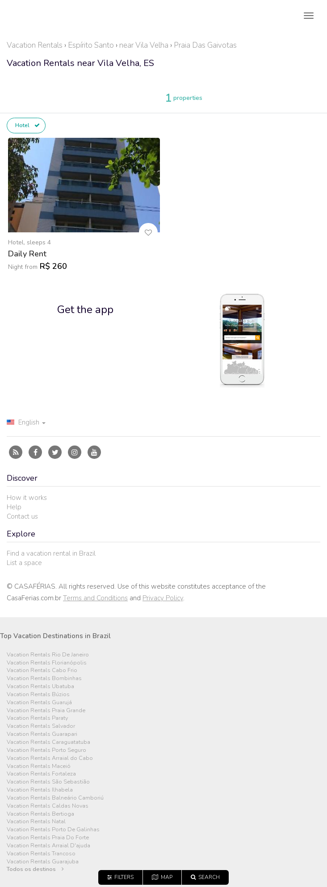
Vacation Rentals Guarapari (42, 734)
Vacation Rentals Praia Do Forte (48, 838)
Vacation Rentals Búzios (38, 694)
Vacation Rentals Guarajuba (43, 862)
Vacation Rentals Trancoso (41, 854)
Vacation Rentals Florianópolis (47, 663)
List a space (24, 562)
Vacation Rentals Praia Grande (46, 710)
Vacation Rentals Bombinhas (44, 678)
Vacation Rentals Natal (36, 821)
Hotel (27, 125)
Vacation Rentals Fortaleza (41, 774)
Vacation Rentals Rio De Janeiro (48, 655)
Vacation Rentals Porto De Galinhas (53, 829)
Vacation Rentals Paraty (37, 718)
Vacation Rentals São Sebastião (48, 782)
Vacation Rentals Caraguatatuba (48, 742)
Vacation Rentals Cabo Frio (42, 670)
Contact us (22, 516)
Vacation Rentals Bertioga (40, 814)
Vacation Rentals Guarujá (39, 702)
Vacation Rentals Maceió (39, 766)
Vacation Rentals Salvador (41, 726)
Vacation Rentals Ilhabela (40, 790)
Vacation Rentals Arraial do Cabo (50, 758)
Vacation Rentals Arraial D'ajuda (48, 846)
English (26, 422)
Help (14, 507)
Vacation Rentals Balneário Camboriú (55, 798)
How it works (27, 497)
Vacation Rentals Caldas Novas (47, 806)
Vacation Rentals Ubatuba (40, 686)
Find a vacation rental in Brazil (51, 553)
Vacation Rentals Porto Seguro (46, 750)
